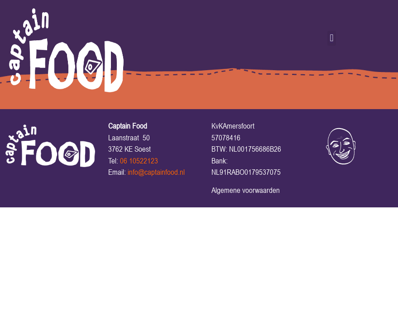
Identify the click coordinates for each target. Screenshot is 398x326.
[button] (331, 38)
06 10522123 (139, 161)
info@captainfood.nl (156, 172)
